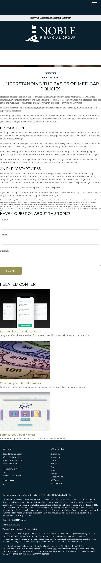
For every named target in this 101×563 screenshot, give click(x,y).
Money (53, 470)
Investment (55, 457)
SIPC (55, 549)
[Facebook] (3, 484)
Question (4, 251)
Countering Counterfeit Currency (20, 383)
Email (4, 235)
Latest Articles (57, 477)
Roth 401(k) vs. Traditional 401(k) (20, 331)
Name (5, 220)
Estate (53, 460)
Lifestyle (54, 474)
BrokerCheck (64, 495)
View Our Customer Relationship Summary (50, 18)
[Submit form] (11, 271)
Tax (52, 467)
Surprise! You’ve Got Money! (17, 434)
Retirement (55, 454)
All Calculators (57, 483)
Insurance (55, 464)
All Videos (55, 480)
